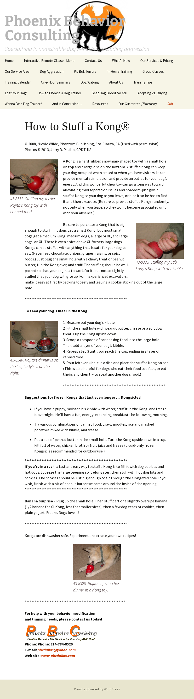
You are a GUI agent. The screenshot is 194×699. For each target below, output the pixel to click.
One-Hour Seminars (55, 82)
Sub (170, 104)
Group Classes (153, 71)
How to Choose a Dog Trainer (59, 93)
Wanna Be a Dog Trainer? (23, 104)
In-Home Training (119, 71)
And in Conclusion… (67, 104)
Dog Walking (89, 82)
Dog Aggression (51, 71)
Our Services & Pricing (156, 60)
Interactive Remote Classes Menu (49, 60)
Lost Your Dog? (16, 93)
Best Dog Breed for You (109, 93)
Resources (100, 104)
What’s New (121, 60)
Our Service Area (17, 71)
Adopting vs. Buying (152, 93)
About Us (116, 82)
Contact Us (93, 60)
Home (9, 60)
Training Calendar (18, 82)
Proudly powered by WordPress (97, 689)
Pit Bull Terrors (85, 71)
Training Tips (143, 82)
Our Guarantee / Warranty (138, 104)
